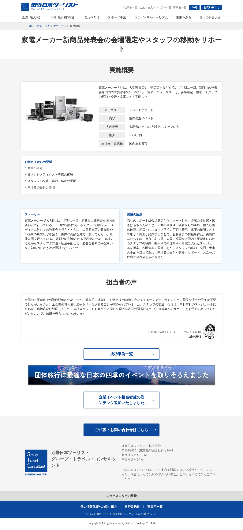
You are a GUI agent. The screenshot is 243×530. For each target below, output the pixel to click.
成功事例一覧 (121, 354)
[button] (194, 7)
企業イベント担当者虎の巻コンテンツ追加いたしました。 (121, 401)
